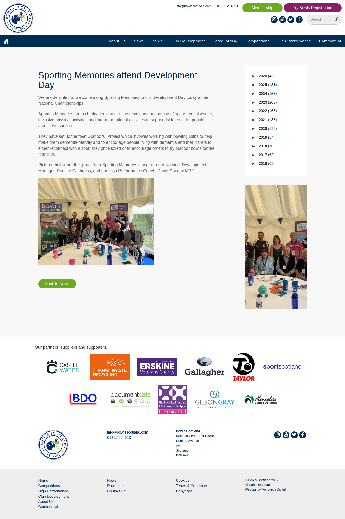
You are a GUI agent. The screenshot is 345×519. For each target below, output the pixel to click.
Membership (262, 8)
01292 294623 (227, 6)
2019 (267, 137)
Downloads (116, 486)
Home (43, 480)
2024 (268, 94)
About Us (117, 41)
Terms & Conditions (192, 486)
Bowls (157, 41)
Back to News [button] (57, 284)
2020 (268, 129)
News (139, 41)
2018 (267, 146)
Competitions (257, 41)
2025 (268, 85)
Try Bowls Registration (312, 8)
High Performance (294, 41)
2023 (268, 102)
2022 (268, 111)
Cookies (183, 480)
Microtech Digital (274, 489)
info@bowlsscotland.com (193, 6)
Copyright (184, 491)
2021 (268, 120)
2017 (267, 155)
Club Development (188, 41)
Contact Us (116, 491)
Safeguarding (225, 41)
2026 (267, 76)
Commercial (330, 41)
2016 (267, 164)
